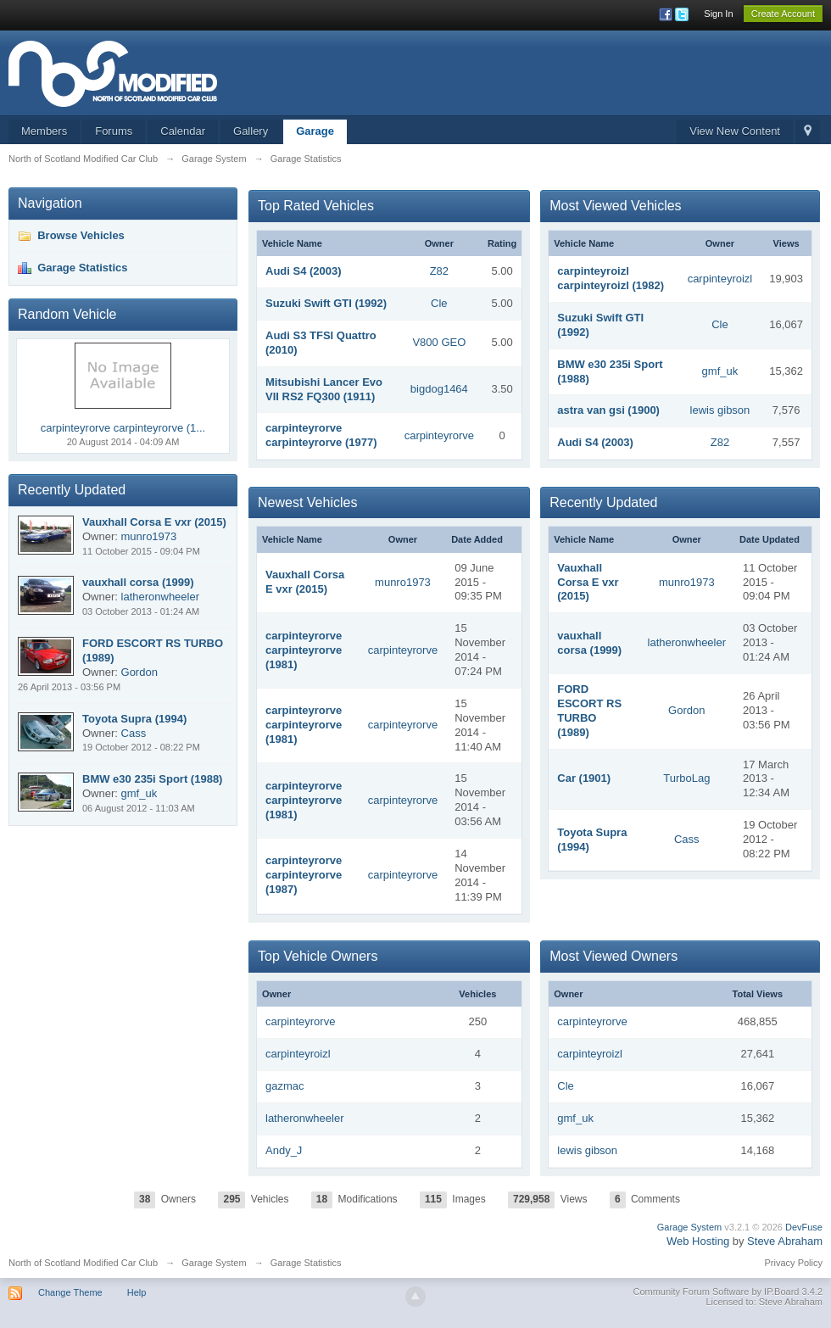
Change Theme (70, 1292)
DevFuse (804, 1227)
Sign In (718, 13)
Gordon (686, 710)
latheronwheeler (687, 642)
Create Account (783, 13)
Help (137, 1292)
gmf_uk (720, 371)
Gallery (250, 131)
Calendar (182, 131)
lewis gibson (720, 410)
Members (44, 131)
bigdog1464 (439, 388)
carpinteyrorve (439, 435)
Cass (687, 839)
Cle (439, 303)
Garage (315, 131)
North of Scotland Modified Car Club (83, 1263)
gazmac (284, 1086)
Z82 (439, 271)
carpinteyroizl (720, 278)
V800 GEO (439, 342)
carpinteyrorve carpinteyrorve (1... (123, 427)
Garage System (689, 1227)
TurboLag (686, 778)
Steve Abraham (785, 1241)
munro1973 (403, 582)
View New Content (734, 131)
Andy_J (283, 1150)
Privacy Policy (794, 1263)
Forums (113, 131)
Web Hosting (697, 1241)
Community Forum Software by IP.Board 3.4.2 (728, 1291)
